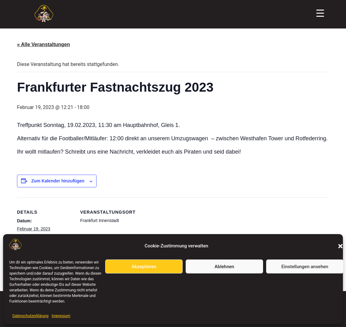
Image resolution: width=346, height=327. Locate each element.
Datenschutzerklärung (30, 316)
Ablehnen (224, 266)
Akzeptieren (144, 266)
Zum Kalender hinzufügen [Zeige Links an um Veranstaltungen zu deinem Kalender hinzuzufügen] (57, 180)
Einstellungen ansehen (304, 266)
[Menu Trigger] (320, 13)
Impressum (61, 316)
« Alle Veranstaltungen (43, 44)
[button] (340, 246)
